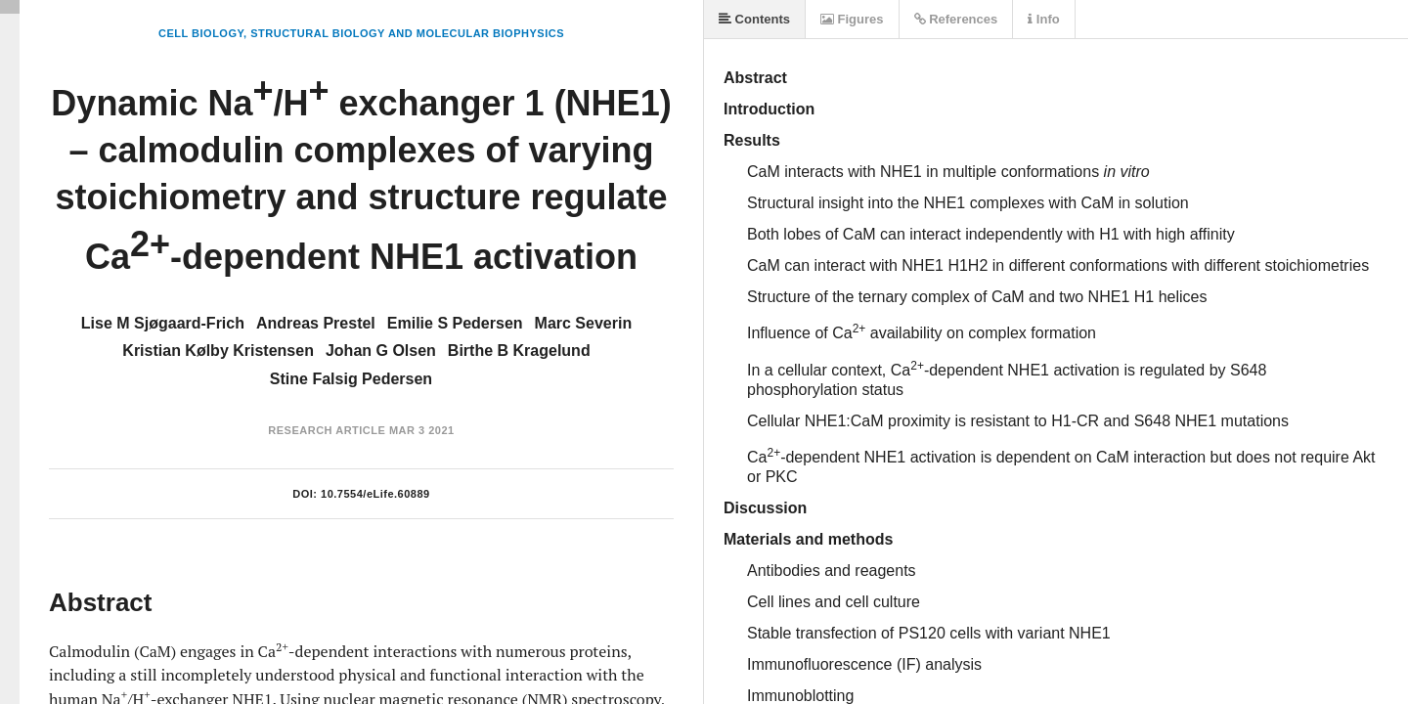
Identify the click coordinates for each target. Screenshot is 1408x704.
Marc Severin (584, 323)
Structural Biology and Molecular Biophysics (407, 33)
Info (1043, 19)
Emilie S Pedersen (455, 323)
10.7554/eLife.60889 (375, 494)
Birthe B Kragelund (519, 350)
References (956, 19)
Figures (852, 19)
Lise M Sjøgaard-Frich (162, 323)
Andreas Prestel (315, 323)
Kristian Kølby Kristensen (218, 350)
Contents (754, 19)
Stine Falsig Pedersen (351, 379)
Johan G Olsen (381, 350)
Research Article (326, 430)
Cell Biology (200, 33)
